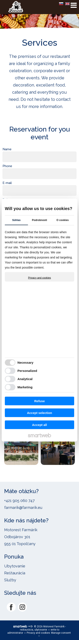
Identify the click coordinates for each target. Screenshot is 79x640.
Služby (10, 580)
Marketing (25, 387)
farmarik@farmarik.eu (23, 507)
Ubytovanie (14, 566)
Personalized (27, 371)
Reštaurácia (14, 573)
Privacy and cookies (39, 277)
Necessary (25, 362)
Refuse (39, 401)
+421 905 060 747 (19, 500)
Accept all (39, 424)
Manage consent (61, 632)
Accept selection (39, 413)
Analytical (25, 379)
